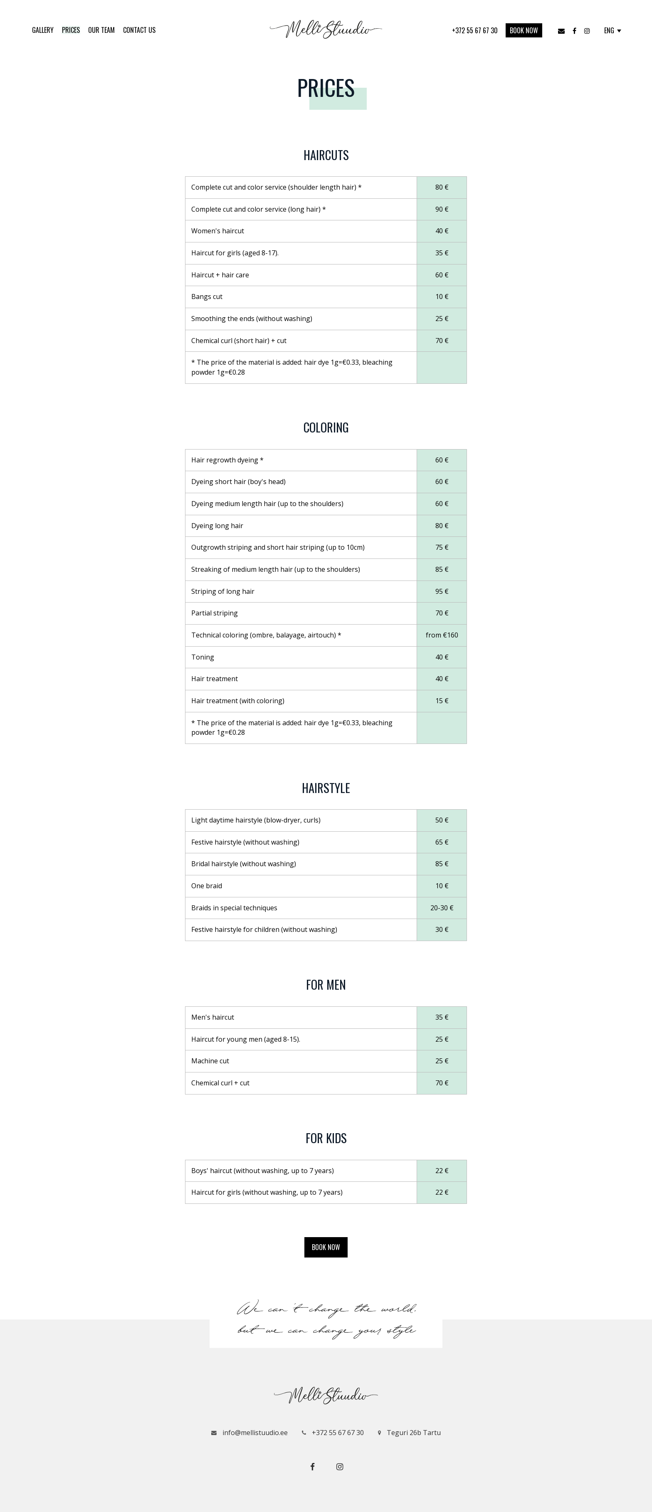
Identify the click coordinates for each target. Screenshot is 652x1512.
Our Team (101, 30)
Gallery (43, 30)
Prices (71, 30)
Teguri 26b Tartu (409, 1432)
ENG (612, 30)
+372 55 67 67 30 (475, 30)
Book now (524, 30)
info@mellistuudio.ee (249, 1432)
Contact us (139, 30)
